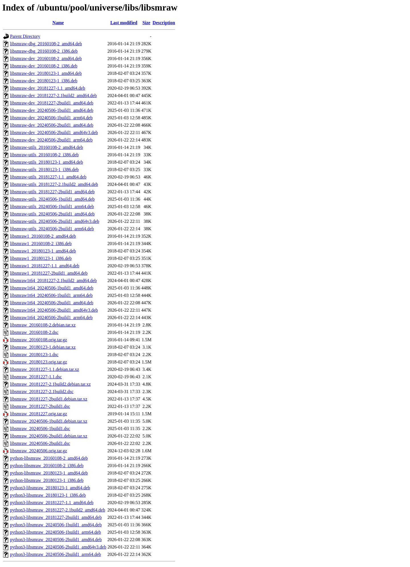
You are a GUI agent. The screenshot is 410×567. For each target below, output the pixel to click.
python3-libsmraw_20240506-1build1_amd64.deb (56, 524)
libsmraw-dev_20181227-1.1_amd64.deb (47, 88)
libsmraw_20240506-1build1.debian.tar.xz (48, 421)
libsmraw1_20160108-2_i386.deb (40, 243)
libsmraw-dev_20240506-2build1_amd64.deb (51, 125)
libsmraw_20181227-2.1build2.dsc (41, 391)
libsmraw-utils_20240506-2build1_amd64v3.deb (54, 221)
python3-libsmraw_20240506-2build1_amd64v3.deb (58, 547)
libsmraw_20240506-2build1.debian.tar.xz (48, 436)
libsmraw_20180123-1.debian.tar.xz (43, 347)
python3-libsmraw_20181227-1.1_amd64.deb (51, 502)
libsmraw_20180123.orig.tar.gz (38, 361)
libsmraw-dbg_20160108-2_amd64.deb (46, 43)
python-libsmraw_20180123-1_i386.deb (46, 480)
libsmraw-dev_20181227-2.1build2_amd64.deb (53, 95)
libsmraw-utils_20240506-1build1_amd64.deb (52, 199)
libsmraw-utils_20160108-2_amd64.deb (46, 147)
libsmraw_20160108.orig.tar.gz (38, 339)
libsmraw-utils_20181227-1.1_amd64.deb (48, 176)
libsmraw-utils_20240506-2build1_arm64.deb (52, 228)
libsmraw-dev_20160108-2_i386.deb (43, 65)
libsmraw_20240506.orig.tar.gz (38, 450)
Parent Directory (25, 36)
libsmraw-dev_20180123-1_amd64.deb (46, 73)
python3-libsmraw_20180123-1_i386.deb (48, 495)
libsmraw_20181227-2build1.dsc (40, 406)
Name (58, 22)
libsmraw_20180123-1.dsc (34, 354)
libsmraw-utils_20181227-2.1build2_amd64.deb (54, 184)
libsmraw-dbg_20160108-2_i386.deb (44, 51)
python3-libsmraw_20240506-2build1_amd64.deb (56, 539)
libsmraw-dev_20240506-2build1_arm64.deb (51, 139)
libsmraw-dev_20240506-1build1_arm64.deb (51, 117)
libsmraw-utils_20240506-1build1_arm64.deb (52, 206)
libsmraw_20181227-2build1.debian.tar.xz (48, 399)
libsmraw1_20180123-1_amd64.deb (43, 250)
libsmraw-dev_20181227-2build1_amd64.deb (51, 102)
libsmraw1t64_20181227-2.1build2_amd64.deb (53, 280)
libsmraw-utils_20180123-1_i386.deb (44, 169)
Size (146, 22)
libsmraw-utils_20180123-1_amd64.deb (46, 162)
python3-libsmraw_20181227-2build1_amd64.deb (56, 517)
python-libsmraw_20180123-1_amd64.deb (49, 473)
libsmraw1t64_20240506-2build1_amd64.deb (51, 302)
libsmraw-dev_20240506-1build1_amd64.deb (51, 110)
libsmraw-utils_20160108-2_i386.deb (44, 154)
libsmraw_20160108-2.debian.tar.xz (43, 324)
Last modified (123, 22)
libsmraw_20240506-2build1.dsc (40, 443)
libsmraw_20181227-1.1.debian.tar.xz (44, 369)
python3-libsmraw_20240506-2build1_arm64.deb (55, 554)
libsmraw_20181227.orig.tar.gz (38, 413)
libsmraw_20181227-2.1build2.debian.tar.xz (50, 384)
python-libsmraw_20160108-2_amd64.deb (49, 458)
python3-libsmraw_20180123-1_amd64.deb (50, 487)
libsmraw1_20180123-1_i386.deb (40, 258)
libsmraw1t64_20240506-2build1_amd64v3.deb (54, 310)
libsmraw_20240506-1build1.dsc (40, 428)
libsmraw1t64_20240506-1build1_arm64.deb (51, 295)
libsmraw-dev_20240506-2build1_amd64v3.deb (54, 132)
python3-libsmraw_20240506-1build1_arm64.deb (55, 532)
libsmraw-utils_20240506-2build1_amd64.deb (52, 213)
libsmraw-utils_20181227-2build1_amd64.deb (52, 191)
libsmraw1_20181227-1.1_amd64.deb (44, 265)
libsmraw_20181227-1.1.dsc (36, 376)
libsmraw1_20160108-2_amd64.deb (43, 236)
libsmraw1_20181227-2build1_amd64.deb (48, 273)
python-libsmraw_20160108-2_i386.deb (46, 465)
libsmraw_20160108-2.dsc (34, 332)
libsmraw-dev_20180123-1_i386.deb (43, 80)
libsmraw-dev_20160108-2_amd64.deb (46, 58)
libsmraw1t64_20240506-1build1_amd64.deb (51, 287)
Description (164, 22)
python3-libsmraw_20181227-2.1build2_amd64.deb (57, 510)
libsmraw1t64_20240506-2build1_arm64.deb (51, 317)
